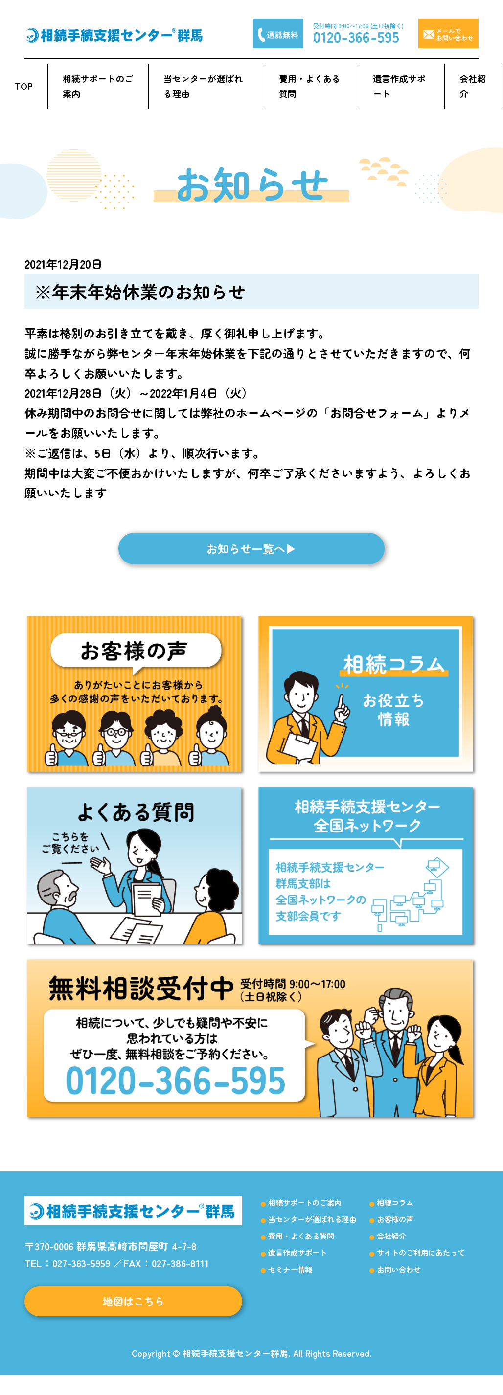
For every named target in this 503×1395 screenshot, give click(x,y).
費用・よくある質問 (310, 86)
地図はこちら (133, 1318)
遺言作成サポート (399, 86)
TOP (24, 85)
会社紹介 (472, 86)
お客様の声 (395, 1232)
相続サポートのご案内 (98, 86)
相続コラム (395, 1216)
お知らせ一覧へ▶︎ (251, 560)
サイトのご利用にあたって (421, 1265)
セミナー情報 (290, 1283)
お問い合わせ (399, 1283)
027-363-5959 (81, 1276)
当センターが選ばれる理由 (203, 86)
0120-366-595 (356, 36)
